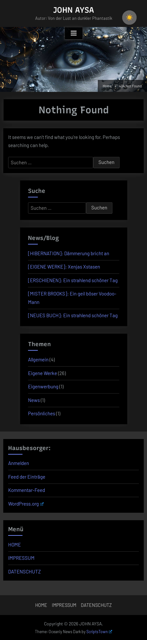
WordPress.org (26, 504)
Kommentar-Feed (26, 490)
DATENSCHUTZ (24, 571)
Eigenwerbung (43, 386)
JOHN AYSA (73, 10)
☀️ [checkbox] (129, 17)
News (34, 400)
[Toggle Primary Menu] (74, 33)
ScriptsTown (99, 631)
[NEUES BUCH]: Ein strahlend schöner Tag (73, 315)
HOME (14, 544)
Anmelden (18, 463)
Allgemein (38, 359)
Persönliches (41, 413)
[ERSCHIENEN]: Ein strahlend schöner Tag (73, 280)
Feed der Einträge (26, 477)
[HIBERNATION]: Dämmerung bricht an (68, 253)
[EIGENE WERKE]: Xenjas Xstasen (64, 267)
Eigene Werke (42, 373)
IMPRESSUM (21, 558)
